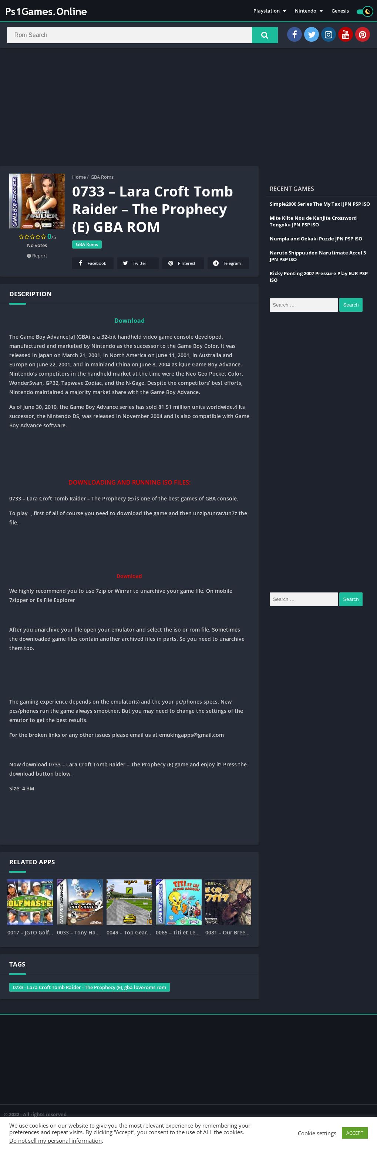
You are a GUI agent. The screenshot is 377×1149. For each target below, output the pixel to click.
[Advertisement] (188, 108)
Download (129, 322)
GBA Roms (102, 178)
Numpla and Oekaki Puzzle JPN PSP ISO (316, 240)
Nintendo (305, 11)
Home (79, 178)
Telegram (226, 265)
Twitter (134, 265)
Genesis (340, 11)
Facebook (91, 265)
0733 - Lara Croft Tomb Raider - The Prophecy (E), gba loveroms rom (89, 988)
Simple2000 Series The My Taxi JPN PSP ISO (320, 205)
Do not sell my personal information (55, 1140)
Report (37, 257)
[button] (263, 36)
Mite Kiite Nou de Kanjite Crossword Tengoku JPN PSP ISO (313, 222)
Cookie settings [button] (317, 1133)
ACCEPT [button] (354, 1132)
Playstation (266, 11)
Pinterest (181, 265)
